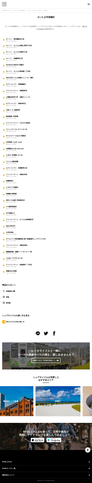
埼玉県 (45, 10)
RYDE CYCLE (6, 10)
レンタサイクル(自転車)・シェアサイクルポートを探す (26, 10)
